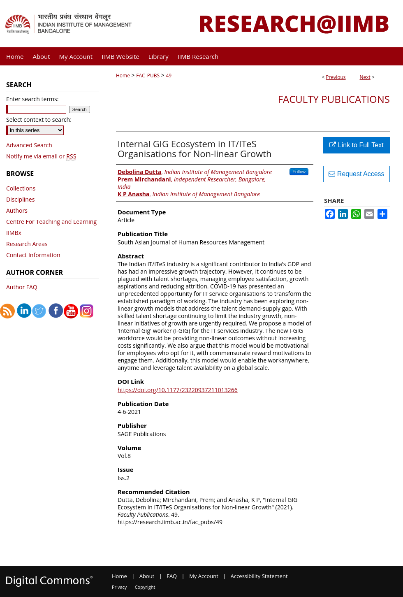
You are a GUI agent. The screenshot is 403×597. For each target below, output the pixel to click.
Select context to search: (39, 119)
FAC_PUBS (148, 75)
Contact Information (33, 255)
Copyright (145, 587)
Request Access (356, 173)
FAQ (172, 576)
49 (168, 75)
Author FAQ (21, 287)
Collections (20, 188)
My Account (203, 576)
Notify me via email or (41, 156)
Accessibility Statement (259, 576)
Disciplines (20, 199)
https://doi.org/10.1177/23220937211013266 (178, 390)
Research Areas (26, 244)
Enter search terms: (32, 99)
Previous (335, 77)
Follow (299, 171)
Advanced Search (29, 145)
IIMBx (13, 233)
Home (123, 75)
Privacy (119, 587)
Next (365, 77)
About (147, 576)
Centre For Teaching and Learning (51, 221)
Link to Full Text (356, 145)
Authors (17, 210)
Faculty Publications (334, 99)
